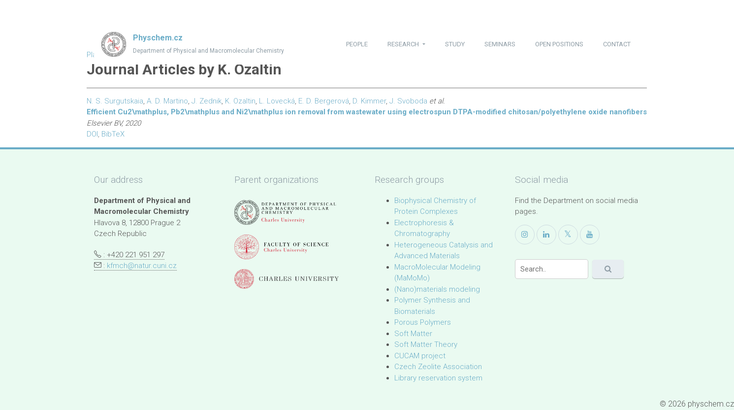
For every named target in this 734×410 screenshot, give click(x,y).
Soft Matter (413, 333)
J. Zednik (206, 101)
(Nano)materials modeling (437, 289)
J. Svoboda (408, 101)
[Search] (552, 269)
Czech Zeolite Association (438, 366)
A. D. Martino (167, 101)
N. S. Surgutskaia (115, 101)
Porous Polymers (422, 322)
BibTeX (113, 134)
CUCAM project (420, 355)
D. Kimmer (369, 101)
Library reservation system (438, 378)
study (455, 44)
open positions (559, 44)
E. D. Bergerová (323, 101)
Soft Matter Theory (425, 344)
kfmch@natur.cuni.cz (142, 265)
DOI (92, 134)
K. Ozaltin (240, 101)
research (403, 44)
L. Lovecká (277, 101)
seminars (499, 44)
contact (617, 44)
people (357, 44)
